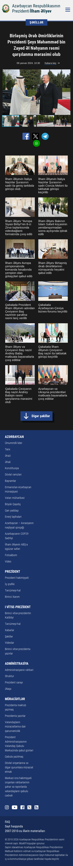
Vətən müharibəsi (15, 498)
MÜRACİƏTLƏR (15, 699)
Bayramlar (10, 481)
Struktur (9, 676)
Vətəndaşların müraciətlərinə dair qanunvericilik (15, 726)
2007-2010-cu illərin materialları (25, 831)
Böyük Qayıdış (13, 504)
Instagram (7, 807)
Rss (36, 807)
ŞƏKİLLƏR (36, 22)
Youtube (14, 807)
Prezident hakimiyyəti (17, 577)
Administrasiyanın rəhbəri (19, 670)
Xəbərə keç (50, 63)
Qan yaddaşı (12, 510)
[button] (68, 92)
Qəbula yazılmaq (14, 756)
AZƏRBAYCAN (14, 437)
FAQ (7, 822)
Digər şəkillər (41, 416)
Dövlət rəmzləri (13, 474)
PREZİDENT (12, 572)
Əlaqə (8, 688)
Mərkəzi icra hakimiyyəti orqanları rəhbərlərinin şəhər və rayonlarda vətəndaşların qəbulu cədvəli (18, 786)
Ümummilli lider (13, 443)
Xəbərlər (9, 630)
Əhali (8, 462)
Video (8, 561)
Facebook (22, 807)
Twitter (29, 807)
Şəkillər (9, 636)
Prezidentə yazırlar (15, 716)
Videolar (9, 642)
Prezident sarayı (14, 682)
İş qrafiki (10, 584)
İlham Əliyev (40, 11)
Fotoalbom (11, 555)
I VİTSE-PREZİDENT (18, 607)
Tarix (7, 449)
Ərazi (8, 455)
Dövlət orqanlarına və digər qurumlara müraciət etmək (19, 767)
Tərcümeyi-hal (12, 590)
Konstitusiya (12, 468)
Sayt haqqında (14, 826)
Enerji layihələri (13, 516)
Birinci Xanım (12, 596)
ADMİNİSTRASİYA (16, 664)
